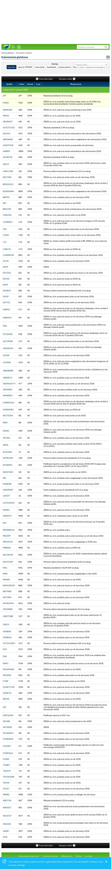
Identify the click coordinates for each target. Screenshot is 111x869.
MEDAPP (7, 536)
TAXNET (6, 765)
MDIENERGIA (8, 530)
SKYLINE (6, 721)
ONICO (6, 624)
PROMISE (7, 675)
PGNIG (6, 103)
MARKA (6, 510)
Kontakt (88, 856)
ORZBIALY (7, 637)
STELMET (7, 746)
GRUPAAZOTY (9, 383)
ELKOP (6, 296)
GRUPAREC (8, 389)
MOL (5, 568)
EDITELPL (7, 273)
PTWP (5, 681)
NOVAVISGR (8, 603)
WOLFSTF (7, 816)
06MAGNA (7, 110)
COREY (6, 235)
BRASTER (7, 209)
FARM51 (6, 309)
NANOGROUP (9, 585)
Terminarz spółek (50, 856)
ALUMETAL (7, 157)
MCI (5, 523)
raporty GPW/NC (25, 67)
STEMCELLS (8, 753)
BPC (5, 203)
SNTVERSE (7, 727)
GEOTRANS (8, 341)
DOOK (6, 261)
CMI (5, 229)
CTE (5, 242)
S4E (4, 707)
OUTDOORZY (9, 643)
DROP (5, 267)
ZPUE (5, 837)
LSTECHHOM (8, 503)
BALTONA (7, 177)
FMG (5, 326)
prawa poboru (65, 67)
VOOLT (6, 788)
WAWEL (6, 794)
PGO (5, 649)
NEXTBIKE (7, 591)
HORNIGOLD (8, 402)
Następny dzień (67, 79)
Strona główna (7, 53)
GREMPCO (7, 378)
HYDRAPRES (8, 409)
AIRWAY (6, 151)
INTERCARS (8, 458)
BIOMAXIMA (8, 191)
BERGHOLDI (8, 184)
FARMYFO (7, 318)
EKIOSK (6, 279)
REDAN (6, 699)
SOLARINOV (8, 733)
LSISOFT (6, 496)
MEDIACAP (8, 542)
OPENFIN (7, 631)
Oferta (78, 856)
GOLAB (6, 355)
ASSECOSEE (8, 171)
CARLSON (7, 215)
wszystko (11, 67)
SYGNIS (6, 759)
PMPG (5, 663)
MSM (5, 574)
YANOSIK (7, 824)
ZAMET (6, 831)
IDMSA (6, 431)
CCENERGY (8, 222)
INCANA (6, 438)
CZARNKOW (8, 255)
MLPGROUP (8, 555)
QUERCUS (7, 693)
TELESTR (7, 771)
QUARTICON (8, 687)
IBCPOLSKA (8, 415)
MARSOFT (7, 516)
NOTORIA (7, 597)
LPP (4, 96)
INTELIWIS (7, 452)
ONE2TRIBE (8, 616)
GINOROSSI (8, 348)
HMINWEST (8, 395)
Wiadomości (66, 856)
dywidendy (51, 67)
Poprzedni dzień (44, 79)
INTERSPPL (7, 465)
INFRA (5, 445)
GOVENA (7, 362)
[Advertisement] (55, 21)
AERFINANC (8, 139)
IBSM (5, 422)
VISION (6, 783)
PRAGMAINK (8, 669)
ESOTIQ (6, 302)
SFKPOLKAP (8, 715)
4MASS (6, 116)
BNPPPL (6, 197)
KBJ (4, 478)
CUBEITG (7, 249)
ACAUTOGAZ (9, 127)
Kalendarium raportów (29, 856)
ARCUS (6, 164)
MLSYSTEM (8, 562)
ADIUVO (6, 133)
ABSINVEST (8, 121)
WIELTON (7, 800)
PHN (5, 656)
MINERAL (7, 548)
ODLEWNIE (8, 609)
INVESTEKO (8, 472)
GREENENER (8, 371)
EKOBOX (7, 290)
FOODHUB (7, 334)
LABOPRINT (8, 490)
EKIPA (5, 285)
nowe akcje (39, 67)
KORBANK (7, 484)
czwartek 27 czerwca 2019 (15, 89)
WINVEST (7, 807)
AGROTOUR (8, 145)
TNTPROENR (8, 777)
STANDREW (8, 739)
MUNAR (6, 579)
